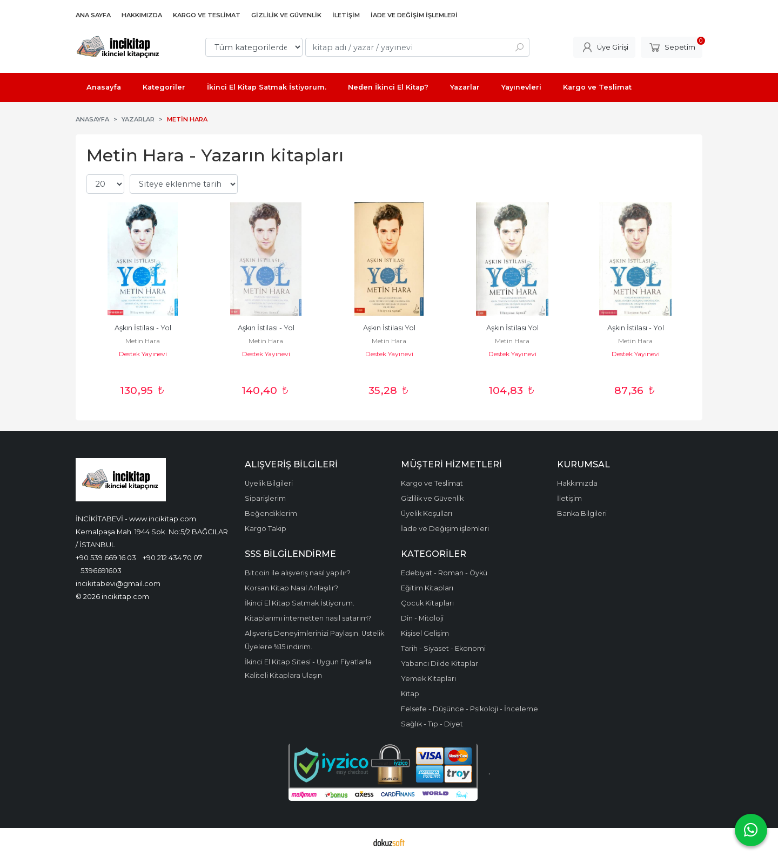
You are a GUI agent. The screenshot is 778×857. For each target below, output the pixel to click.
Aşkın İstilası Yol (389, 328)
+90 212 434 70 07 (172, 557)
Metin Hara (142, 341)
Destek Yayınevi (143, 354)
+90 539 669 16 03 (106, 557)
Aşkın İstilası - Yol (143, 328)
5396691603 (101, 570)
